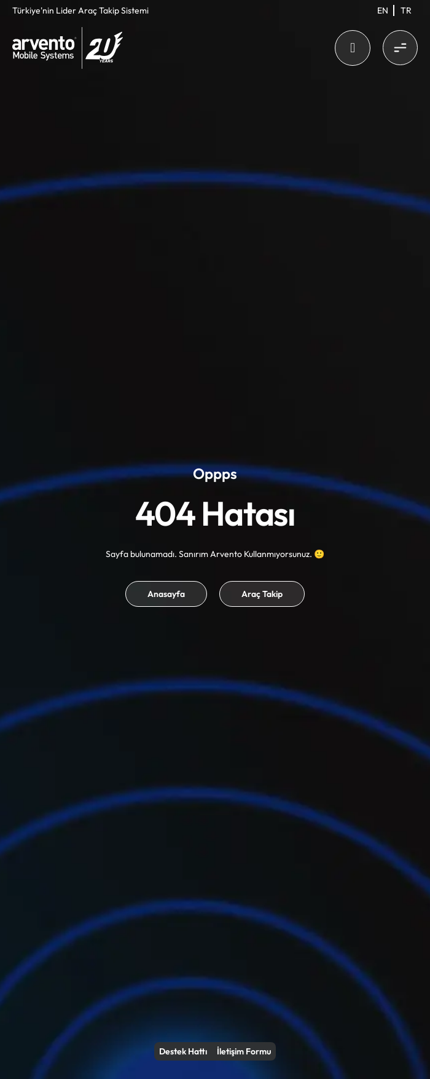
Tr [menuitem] (406, 10)
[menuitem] (382, 10)
